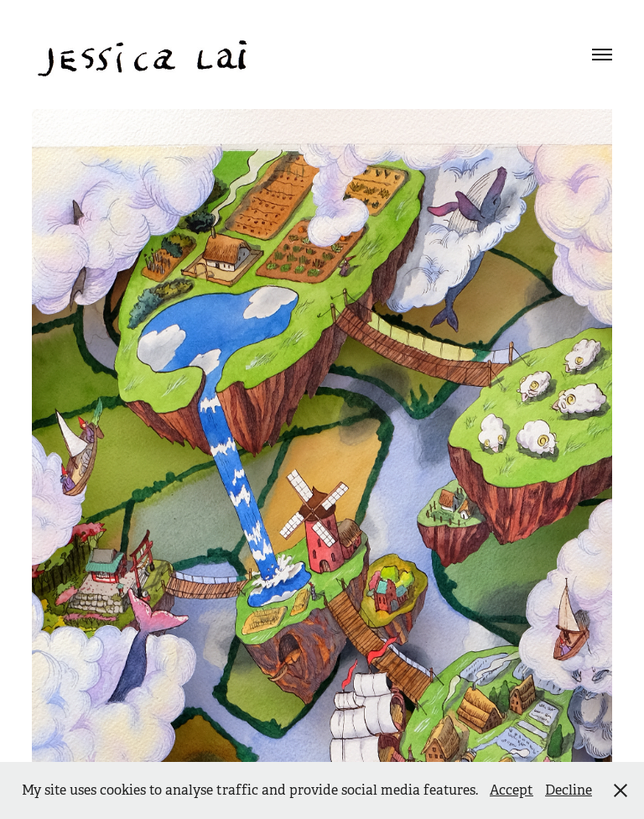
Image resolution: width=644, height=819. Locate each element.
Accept (511, 790)
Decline (568, 790)
